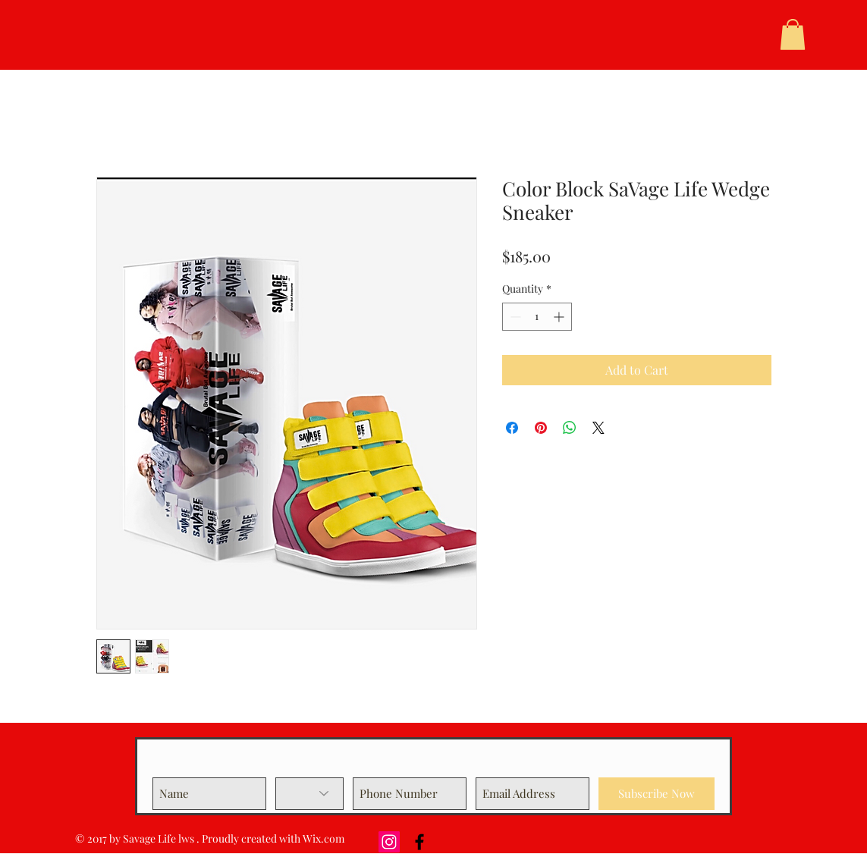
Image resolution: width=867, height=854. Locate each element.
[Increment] (560, 316)
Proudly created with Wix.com (273, 838)
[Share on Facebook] (512, 428)
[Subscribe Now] (656, 793)
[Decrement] (513, 316)
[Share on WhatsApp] (570, 428)
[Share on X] (598, 428)
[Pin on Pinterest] (541, 428)
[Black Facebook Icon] (419, 841)
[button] (793, 34)
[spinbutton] (537, 316)
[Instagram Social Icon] (389, 841)
